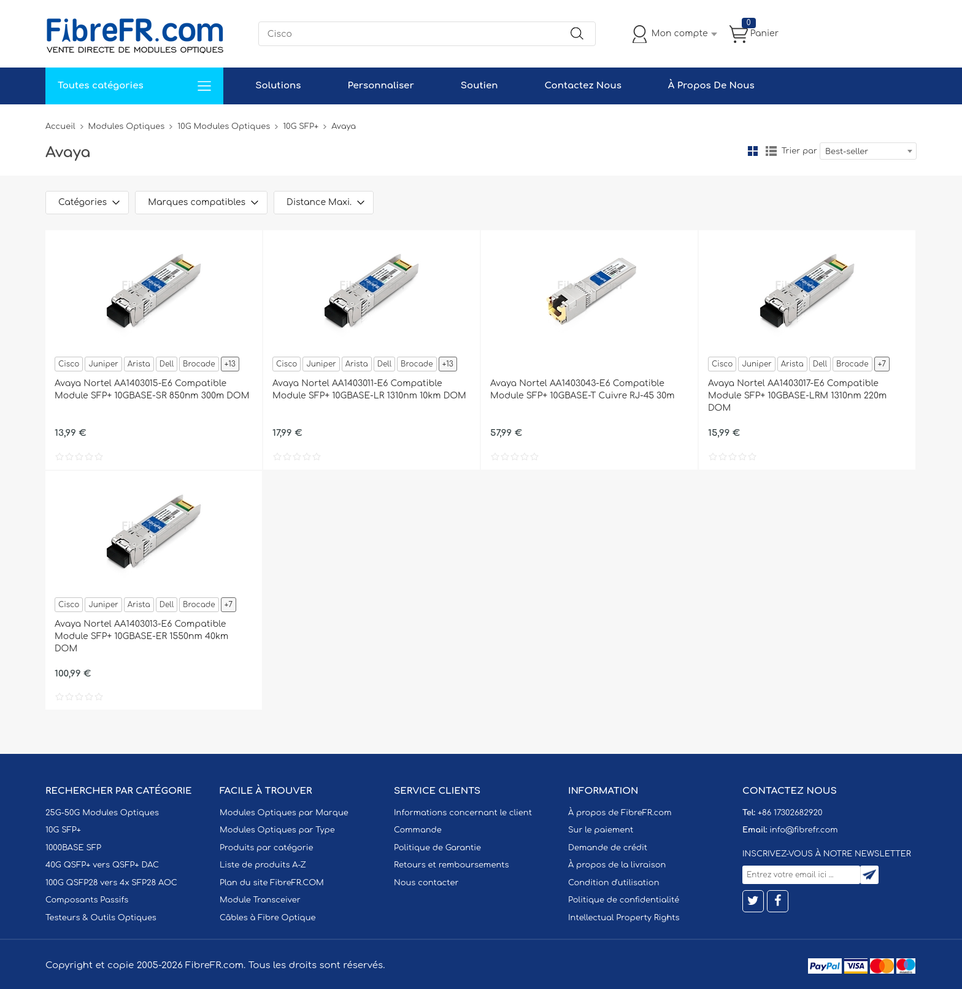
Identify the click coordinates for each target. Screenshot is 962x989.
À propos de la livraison (617, 865)
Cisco (68, 364)
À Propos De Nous (711, 85)
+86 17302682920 (790, 813)
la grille (752, 151)
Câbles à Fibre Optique (268, 917)
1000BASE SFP (73, 848)
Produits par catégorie (267, 848)
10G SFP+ (300, 126)
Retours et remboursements (451, 865)
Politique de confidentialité (623, 900)
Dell (167, 364)
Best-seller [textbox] (846, 151)
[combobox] (868, 151)
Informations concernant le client (463, 813)
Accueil (60, 126)
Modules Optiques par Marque (284, 813)
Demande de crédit (607, 848)
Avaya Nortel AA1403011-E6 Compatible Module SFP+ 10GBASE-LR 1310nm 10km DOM (369, 389)
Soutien (479, 85)
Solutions (278, 85)
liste (771, 151)
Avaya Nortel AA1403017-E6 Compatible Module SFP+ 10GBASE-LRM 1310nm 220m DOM (797, 396)
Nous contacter (426, 882)
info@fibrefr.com (803, 830)
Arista (139, 364)
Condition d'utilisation (613, 882)
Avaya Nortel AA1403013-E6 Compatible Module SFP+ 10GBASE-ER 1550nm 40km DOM (141, 636)
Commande (418, 830)
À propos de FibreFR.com (619, 813)
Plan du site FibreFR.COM (272, 882)
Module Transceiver (260, 900)
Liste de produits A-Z (263, 865)
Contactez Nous (582, 85)
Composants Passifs (86, 900)
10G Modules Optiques (223, 126)
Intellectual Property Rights (623, 917)
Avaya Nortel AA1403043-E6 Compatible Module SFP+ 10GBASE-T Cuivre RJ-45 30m (582, 389)
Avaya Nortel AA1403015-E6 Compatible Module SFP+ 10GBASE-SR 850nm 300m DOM (152, 389)
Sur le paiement (600, 830)
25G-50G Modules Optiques (102, 813)
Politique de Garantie (437, 848)
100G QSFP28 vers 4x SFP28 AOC (111, 882)
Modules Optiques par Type (277, 830)
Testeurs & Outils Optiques (100, 917)
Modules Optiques (126, 126)
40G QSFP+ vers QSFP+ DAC (102, 865)
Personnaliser (380, 85)
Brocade (199, 364)
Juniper (103, 364)
